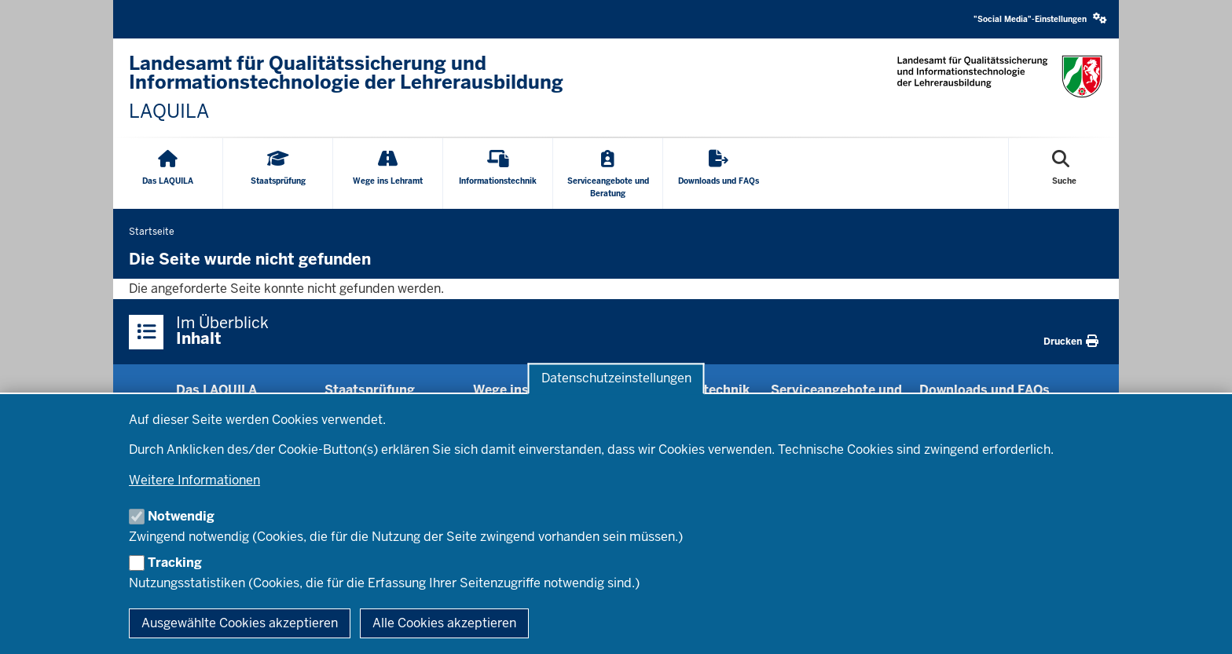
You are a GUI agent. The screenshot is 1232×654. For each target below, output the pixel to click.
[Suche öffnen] (1064, 173)
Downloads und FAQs (984, 390)
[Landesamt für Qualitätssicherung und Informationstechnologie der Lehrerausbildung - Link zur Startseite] (364, 87)
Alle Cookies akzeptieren (444, 623)
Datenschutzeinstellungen (616, 379)
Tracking (175, 562)
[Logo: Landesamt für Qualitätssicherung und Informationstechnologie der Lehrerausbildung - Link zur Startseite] (999, 76)
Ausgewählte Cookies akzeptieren (239, 623)
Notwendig (181, 516)
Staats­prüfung (369, 390)
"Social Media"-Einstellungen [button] (1040, 18)
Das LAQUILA (216, 390)
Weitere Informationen (194, 480)
